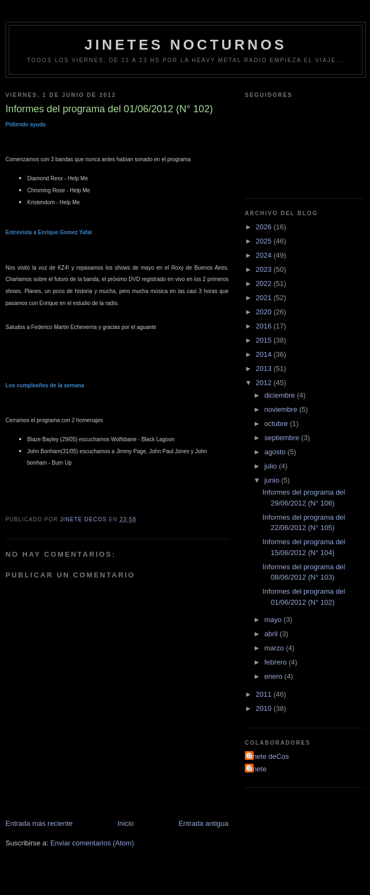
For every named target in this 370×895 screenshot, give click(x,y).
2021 (265, 298)
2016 (265, 326)
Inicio (126, 823)
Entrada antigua (203, 823)
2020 (265, 312)
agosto (276, 452)
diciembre (280, 395)
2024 (265, 255)
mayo (273, 620)
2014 (265, 354)
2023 (265, 269)
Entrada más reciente (39, 823)
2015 (265, 340)
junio (272, 480)
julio (271, 466)
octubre (277, 423)
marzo (275, 648)
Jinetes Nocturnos (185, 44)
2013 (265, 368)
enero (274, 676)
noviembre (281, 409)
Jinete (257, 769)
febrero (276, 662)
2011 (265, 694)
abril (272, 634)
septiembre (282, 438)
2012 (265, 383)
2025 (265, 241)
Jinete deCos (268, 756)
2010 (265, 708)
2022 (265, 283)
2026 (265, 227)
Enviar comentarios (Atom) (92, 843)
